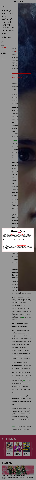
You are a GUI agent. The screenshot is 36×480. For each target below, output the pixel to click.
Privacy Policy (22, 234)
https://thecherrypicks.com (21, 245)
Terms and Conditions (14, 234)
